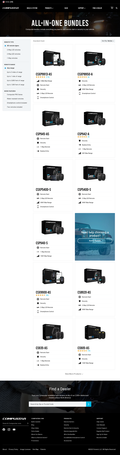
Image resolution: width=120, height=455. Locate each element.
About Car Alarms (36, 434)
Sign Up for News (102, 434)
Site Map (36, 449)
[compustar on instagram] (9, 429)
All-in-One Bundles (69, 434)
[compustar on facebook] (4, 429)
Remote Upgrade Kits (70, 431)
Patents (43, 449)
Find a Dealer (97, 8)
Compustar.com (37, 418)
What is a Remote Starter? (39, 437)
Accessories (68, 440)
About (5, 449)
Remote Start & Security (71, 428)
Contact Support (102, 428)
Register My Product (103, 431)
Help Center (100, 422)
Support (81, 8)
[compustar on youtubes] (14, 429)
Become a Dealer (102, 437)
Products (49, 8)
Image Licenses (25, 449)
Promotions (35, 440)
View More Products (74, 374)
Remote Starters (69, 422)
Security (66, 425)
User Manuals (101, 425)
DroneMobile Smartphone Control (74, 437)
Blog (66, 8)
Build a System (32, 8)
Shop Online (35, 428)
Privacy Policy (13, 449)
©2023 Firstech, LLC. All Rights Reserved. (102, 449)
